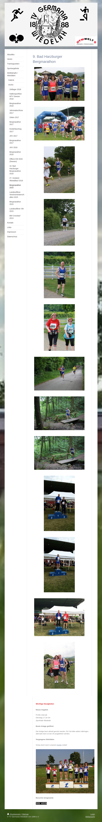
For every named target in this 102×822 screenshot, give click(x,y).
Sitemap (25, 814)
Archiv (59, 745)
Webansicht (90, 817)
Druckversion (14, 814)
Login (92, 814)
